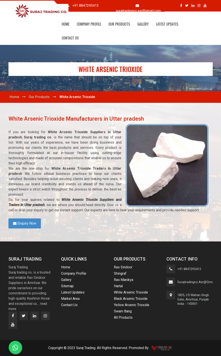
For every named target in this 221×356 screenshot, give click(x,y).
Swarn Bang (123, 311)
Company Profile (89, 24)
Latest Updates (167, 24)
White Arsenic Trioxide (131, 292)
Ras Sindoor (123, 267)
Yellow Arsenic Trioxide (131, 305)
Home (65, 24)
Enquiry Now (24, 223)
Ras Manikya (123, 280)
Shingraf (120, 273)
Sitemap (67, 286)
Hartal (118, 286)
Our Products (119, 24)
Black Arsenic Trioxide (131, 299)
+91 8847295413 (189, 269)
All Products (123, 317)
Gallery (143, 24)
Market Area (70, 299)
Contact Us (70, 38)
